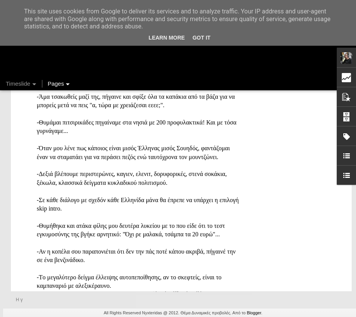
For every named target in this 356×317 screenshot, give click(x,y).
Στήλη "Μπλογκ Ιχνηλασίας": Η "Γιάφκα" (305, 272)
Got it (201, 38)
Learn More (167, 38)
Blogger (254, 312)
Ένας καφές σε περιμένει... (290, 258)
